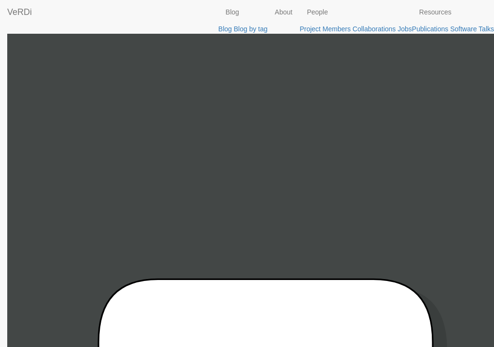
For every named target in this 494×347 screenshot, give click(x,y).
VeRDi (19, 12)
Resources (435, 12)
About (284, 12)
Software (463, 29)
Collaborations (374, 29)
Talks (486, 29)
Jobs (405, 29)
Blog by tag (250, 29)
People (317, 12)
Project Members (325, 29)
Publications (430, 29)
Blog (232, 12)
